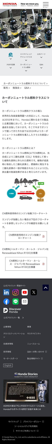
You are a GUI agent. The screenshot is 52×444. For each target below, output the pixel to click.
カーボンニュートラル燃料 (26, 66)
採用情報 (7, 352)
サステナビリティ (34, 334)
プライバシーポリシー (32, 422)
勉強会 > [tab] (17, 88)
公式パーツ (41, 54)
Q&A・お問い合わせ (35, 352)
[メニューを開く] (45, 4)
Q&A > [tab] (27, 88)
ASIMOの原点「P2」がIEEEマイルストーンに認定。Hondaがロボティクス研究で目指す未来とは (24, 407)
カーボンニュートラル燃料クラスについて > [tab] (25, 83)
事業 (29, 327)
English (8, 365)
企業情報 (7, 327)
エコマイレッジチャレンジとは (26, 55)
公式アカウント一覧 (11, 318)
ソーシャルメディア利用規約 (26, 426)
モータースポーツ (10, 359)
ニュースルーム (33, 344)
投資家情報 (8, 344)
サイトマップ (13, 422)
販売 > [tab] (6, 88)
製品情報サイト (33, 359)
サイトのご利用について (26, 431)
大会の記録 (11, 64)
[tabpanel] (26, 183)
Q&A (41, 64)
